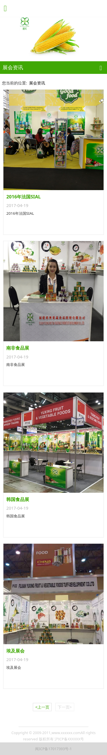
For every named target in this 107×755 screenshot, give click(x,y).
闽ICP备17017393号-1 (53, 748)
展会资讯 (37, 83)
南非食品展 (17, 348)
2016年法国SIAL (23, 197)
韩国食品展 (17, 499)
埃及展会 (15, 651)
